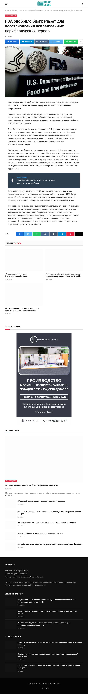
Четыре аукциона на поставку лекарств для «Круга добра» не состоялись (47, 522)
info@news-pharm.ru (18, 574)
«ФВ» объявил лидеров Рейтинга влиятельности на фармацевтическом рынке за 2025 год (50, 644)
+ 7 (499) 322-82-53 (20, 571)
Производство (11, 15)
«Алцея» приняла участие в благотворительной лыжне (16, 275)
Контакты (45, 688)
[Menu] (6, 3)
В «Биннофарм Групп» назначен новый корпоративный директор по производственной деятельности (44, 624)
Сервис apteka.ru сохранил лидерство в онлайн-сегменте (40, 533)
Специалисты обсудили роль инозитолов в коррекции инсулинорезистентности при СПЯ (63, 275)
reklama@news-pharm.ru (33, 577)
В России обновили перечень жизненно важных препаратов (41, 501)
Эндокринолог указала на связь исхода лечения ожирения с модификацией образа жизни (48, 655)
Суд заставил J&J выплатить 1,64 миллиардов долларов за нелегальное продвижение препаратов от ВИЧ (47, 601)
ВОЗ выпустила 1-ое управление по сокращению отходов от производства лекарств (47, 612)
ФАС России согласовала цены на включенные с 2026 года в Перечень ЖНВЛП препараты (49, 667)
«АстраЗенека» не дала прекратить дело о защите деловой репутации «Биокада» (22, 309)
